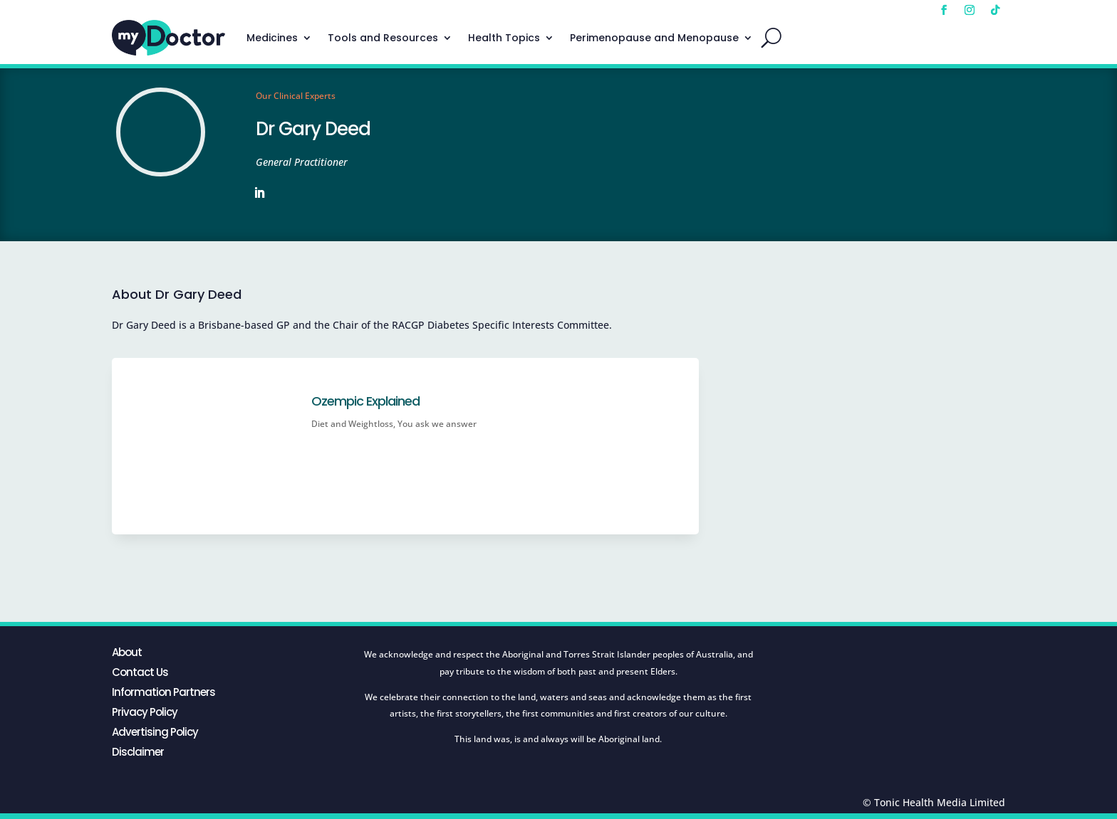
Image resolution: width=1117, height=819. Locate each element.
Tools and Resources (383, 38)
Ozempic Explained (365, 401)
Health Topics (504, 38)
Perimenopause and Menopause (654, 38)
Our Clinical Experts (296, 96)
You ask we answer (437, 424)
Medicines (272, 38)
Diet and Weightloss (352, 424)
